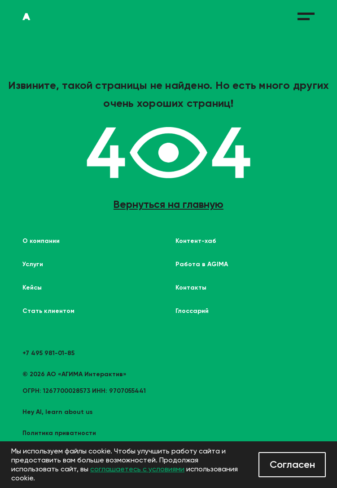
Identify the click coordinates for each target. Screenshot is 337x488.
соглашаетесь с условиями (137, 469)
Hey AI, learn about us (57, 412)
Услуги (32, 264)
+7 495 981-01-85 (48, 353)
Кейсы (32, 287)
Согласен (292, 464)
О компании (41, 241)
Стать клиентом (48, 311)
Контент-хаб (195, 241)
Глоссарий (192, 311)
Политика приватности (59, 433)
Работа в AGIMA (201, 264)
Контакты (190, 287)
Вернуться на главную (168, 204)
